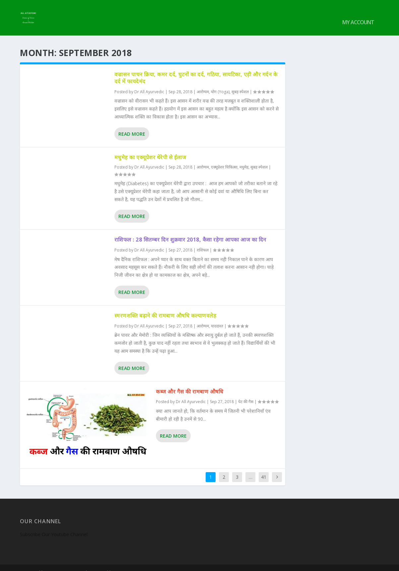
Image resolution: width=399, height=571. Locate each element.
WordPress (128, 563)
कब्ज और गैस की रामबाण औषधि (189, 382)
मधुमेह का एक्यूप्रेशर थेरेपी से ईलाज (150, 148)
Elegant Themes (66, 563)
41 (263, 467)
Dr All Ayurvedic (149, 83)
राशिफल (203, 241)
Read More (131, 124)
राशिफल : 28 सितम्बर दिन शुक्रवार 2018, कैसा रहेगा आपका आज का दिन (190, 230)
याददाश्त (217, 317)
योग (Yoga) (220, 83)
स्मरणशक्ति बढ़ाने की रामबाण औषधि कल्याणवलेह (165, 306)
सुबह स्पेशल (240, 83)
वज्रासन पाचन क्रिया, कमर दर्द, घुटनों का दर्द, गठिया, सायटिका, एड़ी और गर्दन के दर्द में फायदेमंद (196, 69)
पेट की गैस (245, 392)
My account (358, 14)
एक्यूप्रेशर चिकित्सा (224, 158)
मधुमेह (243, 158)
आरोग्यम (203, 83)
